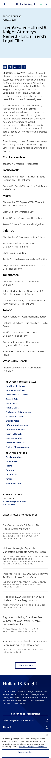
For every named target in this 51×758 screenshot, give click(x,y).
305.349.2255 (9, 504)
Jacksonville (12, 461)
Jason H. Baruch (14, 434)
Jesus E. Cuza (12, 408)
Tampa (9, 479)
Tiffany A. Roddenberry (17, 425)
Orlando (10, 470)
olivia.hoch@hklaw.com (14, 501)
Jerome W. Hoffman (15, 390)
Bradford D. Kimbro (15, 438)
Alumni (7, 727)
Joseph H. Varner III (15, 442)
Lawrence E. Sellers (15, 429)
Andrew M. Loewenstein (18, 447)
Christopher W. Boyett (17, 395)
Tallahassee (11, 474)
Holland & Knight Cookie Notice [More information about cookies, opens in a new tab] (33, 751)
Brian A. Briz (12, 399)
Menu (45, 4)
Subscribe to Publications (25, 714)
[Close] (47, 739)
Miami (9, 466)
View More (25, 665)
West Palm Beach (14, 483)
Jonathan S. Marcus (15, 386)
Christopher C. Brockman (18, 412)
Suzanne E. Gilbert (15, 416)
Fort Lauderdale (14, 457)
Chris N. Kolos (12, 421)
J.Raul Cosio (11, 403)
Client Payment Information (18, 720)
